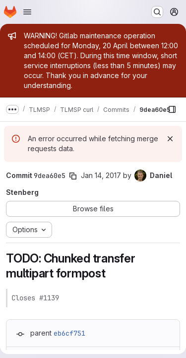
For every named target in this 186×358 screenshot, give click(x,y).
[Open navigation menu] (27, 12)
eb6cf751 (69, 333)
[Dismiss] (170, 139)
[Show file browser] (172, 109)
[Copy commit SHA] (73, 176)
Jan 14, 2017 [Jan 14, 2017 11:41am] (101, 175)
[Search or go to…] (157, 12)
